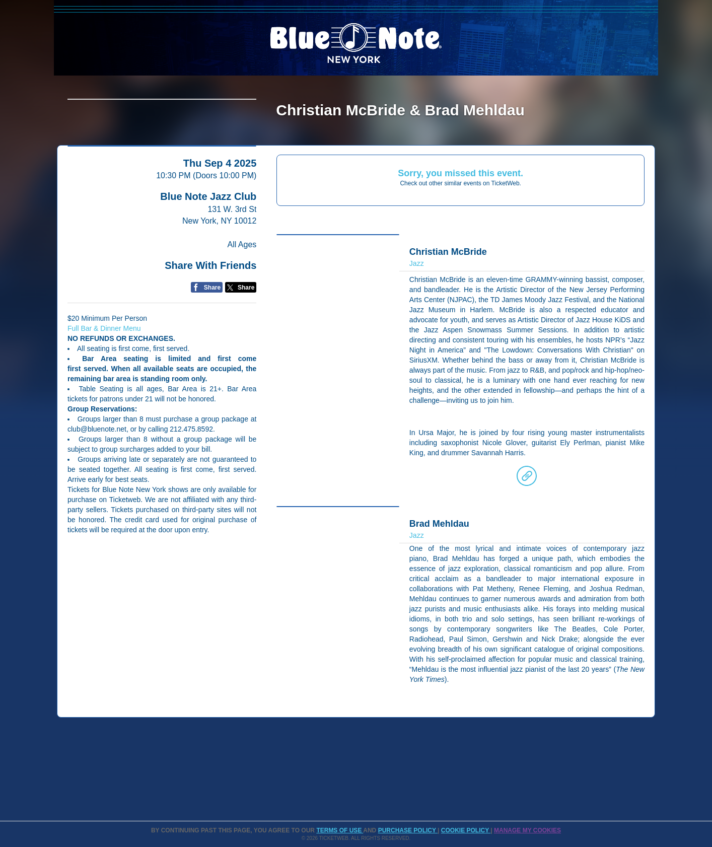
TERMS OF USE (339, 830)
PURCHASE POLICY (408, 830)
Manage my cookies (527, 830)
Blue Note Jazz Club (208, 274)
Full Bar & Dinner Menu (104, 407)
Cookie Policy (465, 830)
